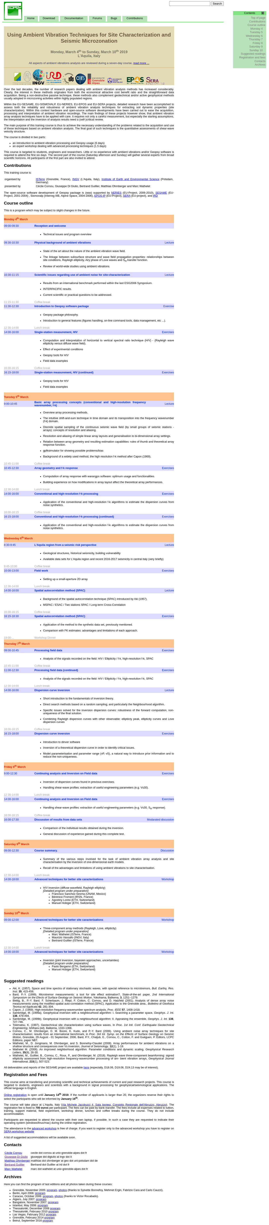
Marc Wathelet (13, 1169)
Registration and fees (252, 57)
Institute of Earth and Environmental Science (130, 179)
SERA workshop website (19, 1131)
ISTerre (40, 179)
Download (49, 18)
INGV (75, 179)
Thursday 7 (255, 39)
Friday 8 (258, 43)
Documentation (74, 18)
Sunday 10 (256, 50)
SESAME (161, 192)
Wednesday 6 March (18, 538)
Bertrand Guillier (15, 1164)
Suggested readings (253, 53)
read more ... (141, 63)
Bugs (114, 18)
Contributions (135, 18)
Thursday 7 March (17, 643)
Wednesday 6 (254, 35)
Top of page (258, 17)
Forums (97, 18)
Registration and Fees (25, 1074)
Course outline (257, 25)
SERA (126, 195)
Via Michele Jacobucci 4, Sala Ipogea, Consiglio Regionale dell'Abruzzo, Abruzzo (114, 1104)
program (52, 1190)
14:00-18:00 (11, 879)
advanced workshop (44, 1128)
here (86, 1067)
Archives (260, 64)
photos (63, 1190)
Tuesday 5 (256, 32)
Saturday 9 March (16, 844)
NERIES (116, 192)
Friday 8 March (15, 766)
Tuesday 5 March (16, 397)
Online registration (15, 1094)
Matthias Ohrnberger (17, 1160)
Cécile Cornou (13, 1152)
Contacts (259, 61)
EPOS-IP (100, 195)
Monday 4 (256, 28)
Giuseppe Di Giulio (16, 1156)
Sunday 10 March (16, 913)
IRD (155, 195)
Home (31, 18)
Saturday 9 (255, 46)
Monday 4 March (16, 219)
